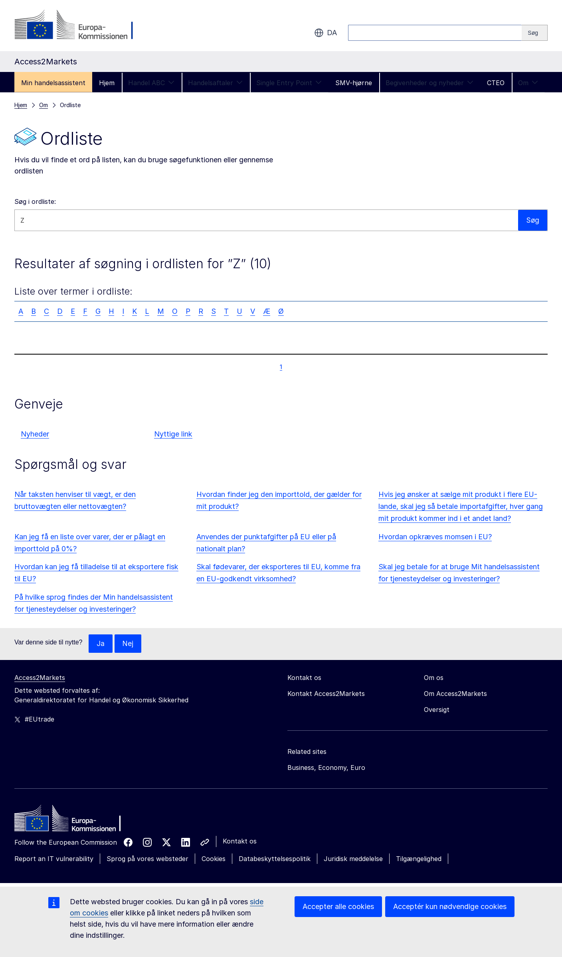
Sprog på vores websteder (147, 859)
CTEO (496, 83)
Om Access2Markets (455, 694)
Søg (532, 220)
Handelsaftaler (215, 83)
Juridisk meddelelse (353, 859)
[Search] (535, 33)
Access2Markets (39, 678)
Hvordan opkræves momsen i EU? (435, 536)
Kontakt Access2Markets (326, 694)
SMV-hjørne (353, 83)
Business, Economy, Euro (326, 768)
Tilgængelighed (418, 859)
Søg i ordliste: (35, 201)
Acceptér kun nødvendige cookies (450, 906)
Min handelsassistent (53, 83)
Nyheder (35, 434)
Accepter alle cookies (338, 906)
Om (528, 83)
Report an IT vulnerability (53, 859)
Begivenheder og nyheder (429, 83)
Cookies (214, 859)
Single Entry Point (289, 83)
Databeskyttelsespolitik (275, 859)
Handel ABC (151, 83)
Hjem (107, 83)
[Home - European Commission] (72, 820)
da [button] (325, 33)
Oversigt (436, 710)
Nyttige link (173, 434)
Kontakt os (240, 841)
